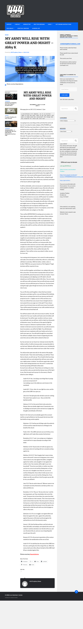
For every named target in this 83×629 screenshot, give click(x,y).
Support (9, 24)
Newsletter (27, 24)
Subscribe (64, 95)
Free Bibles (10, 28)
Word (7, 35)
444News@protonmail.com (70, 43)
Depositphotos (34, 554)
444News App (36, 28)
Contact (17, 24)
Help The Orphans (39, 24)
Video (49, 24)
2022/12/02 (26, 52)
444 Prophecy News (16, 52)
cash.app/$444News (65, 166)
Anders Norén (14, 597)
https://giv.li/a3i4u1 (65, 180)
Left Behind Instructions (63, 24)
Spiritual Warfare (23, 28)
